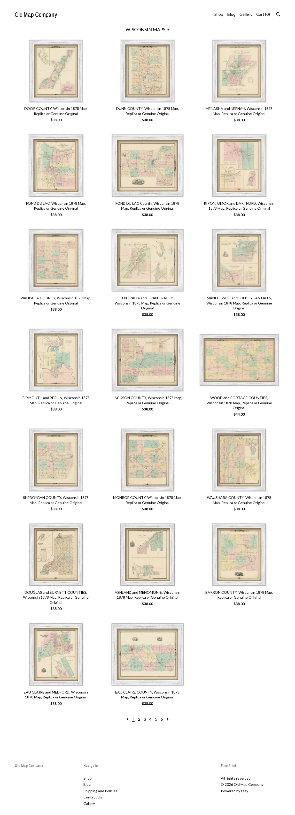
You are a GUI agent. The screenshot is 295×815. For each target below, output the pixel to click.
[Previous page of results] (128, 719)
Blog (231, 14)
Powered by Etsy (234, 791)
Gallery (245, 14)
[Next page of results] (167, 719)
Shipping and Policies (100, 791)
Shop (218, 14)
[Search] (278, 15)
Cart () (263, 14)
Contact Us (92, 797)
